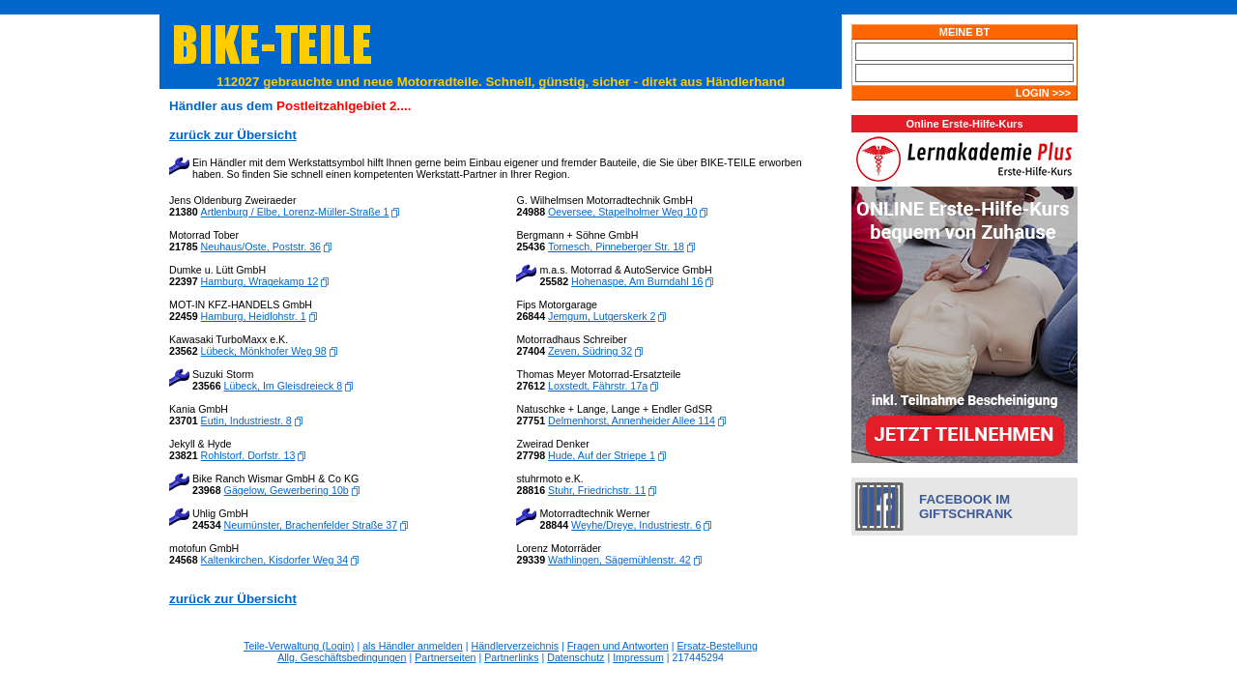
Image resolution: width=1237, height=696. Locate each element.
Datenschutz (575, 657)
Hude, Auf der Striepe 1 (601, 455)
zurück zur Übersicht (233, 599)
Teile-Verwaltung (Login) (299, 646)
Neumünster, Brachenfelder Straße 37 (310, 525)
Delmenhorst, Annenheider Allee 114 (631, 420)
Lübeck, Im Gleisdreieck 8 (283, 386)
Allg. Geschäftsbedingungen (341, 657)
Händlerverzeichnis (516, 646)
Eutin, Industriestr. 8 (246, 420)
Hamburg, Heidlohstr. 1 (253, 316)
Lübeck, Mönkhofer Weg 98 (264, 351)
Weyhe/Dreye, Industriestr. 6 (636, 525)
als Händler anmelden (412, 646)
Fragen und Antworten (618, 646)
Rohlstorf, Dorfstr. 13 (248, 455)
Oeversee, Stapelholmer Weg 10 (622, 212)
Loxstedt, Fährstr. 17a (597, 386)
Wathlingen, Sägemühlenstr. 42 (619, 560)
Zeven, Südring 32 (590, 351)
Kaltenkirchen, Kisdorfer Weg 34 (275, 560)
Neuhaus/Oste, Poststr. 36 (261, 246)
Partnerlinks (511, 657)
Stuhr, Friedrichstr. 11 (597, 490)
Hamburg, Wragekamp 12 (260, 281)
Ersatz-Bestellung (717, 646)
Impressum (638, 657)
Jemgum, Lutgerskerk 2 (601, 316)
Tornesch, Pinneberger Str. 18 (616, 246)
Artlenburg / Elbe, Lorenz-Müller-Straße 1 (295, 212)
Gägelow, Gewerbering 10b (286, 490)
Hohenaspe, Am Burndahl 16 (637, 281)
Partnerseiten (445, 657)
